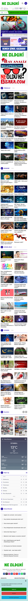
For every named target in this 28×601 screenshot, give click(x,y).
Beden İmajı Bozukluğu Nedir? (7, 298)
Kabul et (14, 589)
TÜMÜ (13, 88)
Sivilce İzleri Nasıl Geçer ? (19, 260)
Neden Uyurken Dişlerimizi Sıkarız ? (6, 406)
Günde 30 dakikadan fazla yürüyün (6, 370)
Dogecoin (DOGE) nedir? (7, 194)
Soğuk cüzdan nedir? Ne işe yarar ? (6, 231)
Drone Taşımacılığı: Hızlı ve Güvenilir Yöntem (7, 139)
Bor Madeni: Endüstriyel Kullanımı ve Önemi (20, 127)
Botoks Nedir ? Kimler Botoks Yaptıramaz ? (20, 343)
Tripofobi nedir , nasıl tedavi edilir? (6, 285)
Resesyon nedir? (19, 242)
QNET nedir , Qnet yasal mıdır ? (20, 181)
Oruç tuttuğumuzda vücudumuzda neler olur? (6, 344)
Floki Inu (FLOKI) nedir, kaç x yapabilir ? (20, 231)
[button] (26, 581)
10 (13, 35)
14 (18, 35)
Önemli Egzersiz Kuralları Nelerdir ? (19, 393)
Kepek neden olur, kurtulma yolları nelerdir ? (20, 357)
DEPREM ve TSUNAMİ (20, 369)
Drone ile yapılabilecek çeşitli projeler (7, 162)
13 (17, 35)
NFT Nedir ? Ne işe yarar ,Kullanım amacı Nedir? (20, 206)
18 (23, 35)
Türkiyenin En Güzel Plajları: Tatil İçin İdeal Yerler (20, 312)
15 (20, 35)
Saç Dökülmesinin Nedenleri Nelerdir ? (6, 381)
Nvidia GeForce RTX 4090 (19, 151)
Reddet (14, 593)
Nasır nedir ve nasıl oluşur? (6, 311)
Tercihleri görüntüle (14, 597)
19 (25, 35)
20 (26, 35)
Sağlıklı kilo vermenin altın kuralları (18, 12)
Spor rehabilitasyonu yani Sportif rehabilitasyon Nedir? (6, 273)
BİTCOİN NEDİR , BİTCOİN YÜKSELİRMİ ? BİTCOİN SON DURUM (20, 219)
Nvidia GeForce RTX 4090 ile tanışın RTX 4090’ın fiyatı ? (19, 407)
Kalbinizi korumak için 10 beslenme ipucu (20, 381)
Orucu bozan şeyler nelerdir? (6, 260)
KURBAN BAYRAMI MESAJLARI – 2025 (6, 356)
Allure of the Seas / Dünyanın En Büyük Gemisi (6, 394)
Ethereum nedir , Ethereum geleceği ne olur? (6, 182)
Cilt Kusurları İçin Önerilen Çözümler (19, 272)
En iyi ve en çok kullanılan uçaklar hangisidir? (19, 299)
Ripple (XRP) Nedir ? (19, 194)
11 (14, 35)
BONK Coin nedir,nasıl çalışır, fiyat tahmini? (7, 242)
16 (21, 35)
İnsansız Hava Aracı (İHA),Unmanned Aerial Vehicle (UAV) (20, 163)
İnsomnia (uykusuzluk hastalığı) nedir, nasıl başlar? (20, 286)
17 (22, 35)
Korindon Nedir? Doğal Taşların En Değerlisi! (20, 324)
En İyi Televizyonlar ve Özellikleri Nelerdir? (20, 139)
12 (16, 35)
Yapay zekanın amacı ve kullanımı (7, 114)
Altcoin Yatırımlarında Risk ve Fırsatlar (6, 218)
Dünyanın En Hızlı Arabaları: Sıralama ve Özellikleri (20, 102)
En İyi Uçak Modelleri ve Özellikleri (7, 127)
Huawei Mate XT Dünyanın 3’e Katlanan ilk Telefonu (20, 115)
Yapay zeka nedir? (5, 150)
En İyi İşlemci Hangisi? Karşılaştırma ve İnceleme (7, 102)
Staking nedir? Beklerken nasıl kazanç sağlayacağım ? (7, 206)
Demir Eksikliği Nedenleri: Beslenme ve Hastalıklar (7, 325)
